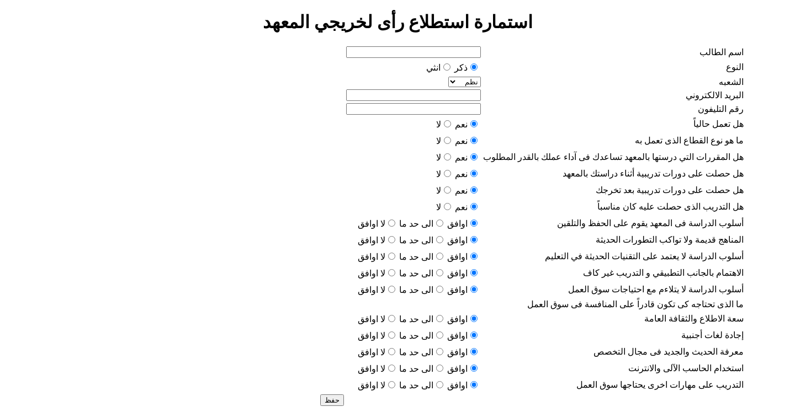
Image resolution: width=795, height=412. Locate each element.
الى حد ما (416, 223)
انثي (433, 67)
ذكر (461, 67)
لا (438, 124)
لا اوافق (371, 223)
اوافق (457, 223)
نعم (461, 124)
